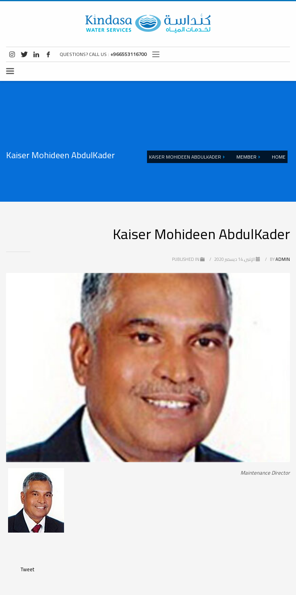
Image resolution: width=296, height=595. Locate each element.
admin (279, 259)
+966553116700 (128, 54)
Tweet (27, 569)
